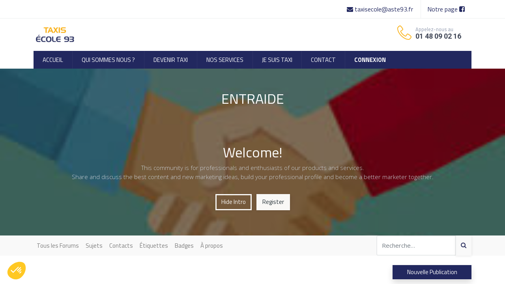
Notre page (446, 9)
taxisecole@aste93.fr (381, 9)
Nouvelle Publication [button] (432, 272)
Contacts (121, 245)
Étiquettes (154, 245)
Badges (184, 245)
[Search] (463, 245)
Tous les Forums (58, 245)
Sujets (94, 245)
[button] (16, 270)
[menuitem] (53, 60)
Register (273, 201)
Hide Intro (233, 201)
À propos (211, 245)
